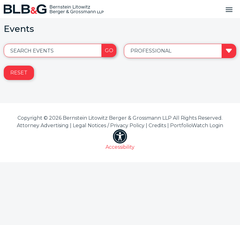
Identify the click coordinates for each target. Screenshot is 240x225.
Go (109, 50)
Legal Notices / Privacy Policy (108, 125)
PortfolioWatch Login (196, 125)
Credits (157, 125)
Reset (18, 73)
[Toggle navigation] (229, 9)
